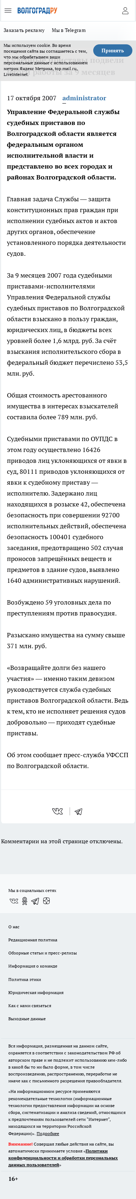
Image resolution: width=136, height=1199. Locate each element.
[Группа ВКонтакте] (13, 901)
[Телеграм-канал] (35, 901)
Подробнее (48, 1133)
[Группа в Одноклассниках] (24, 901)
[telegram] (81, 811)
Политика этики (24, 979)
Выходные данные (27, 1018)
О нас (14, 926)
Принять (113, 50)
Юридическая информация (35, 992)
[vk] (58, 811)
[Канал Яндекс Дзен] (46, 901)
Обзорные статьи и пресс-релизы (42, 953)
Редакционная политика (32, 939)
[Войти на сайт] (125, 10)
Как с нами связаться (29, 1005)
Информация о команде (32, 966)
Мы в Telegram (69, 30)
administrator (84, 98)
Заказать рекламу (24, 30)
